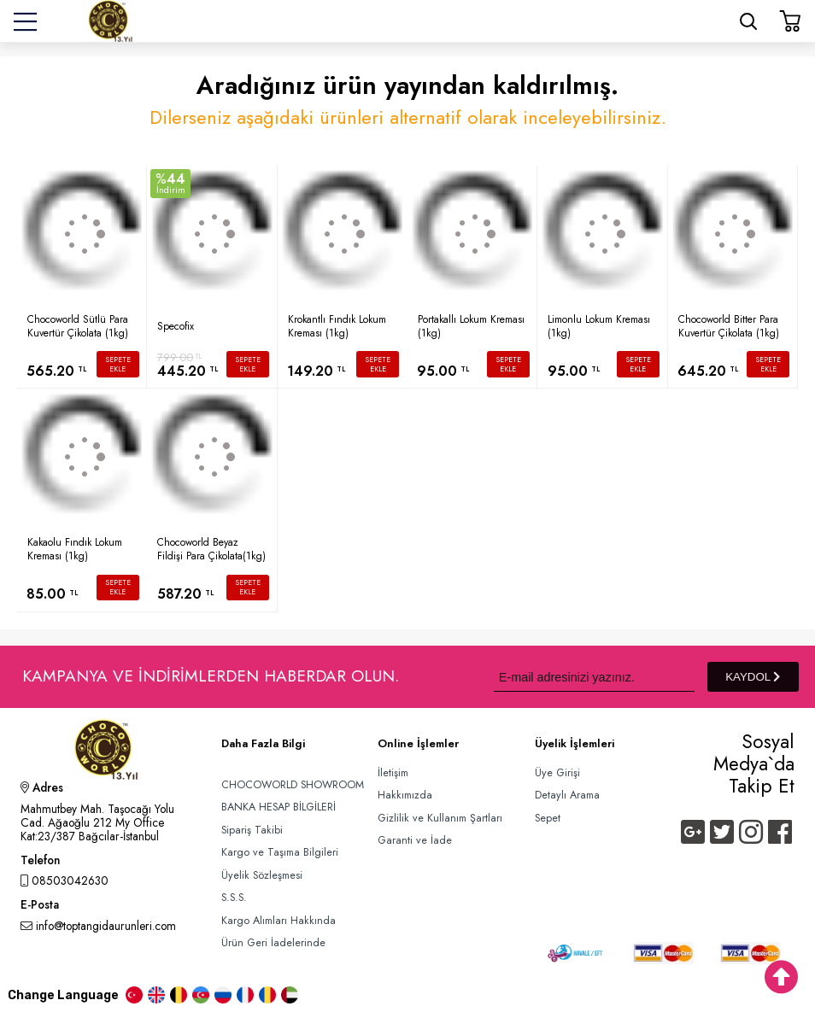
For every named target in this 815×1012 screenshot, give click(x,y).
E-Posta (40, 906)
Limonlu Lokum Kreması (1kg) (599, 326)
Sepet (547, 818)
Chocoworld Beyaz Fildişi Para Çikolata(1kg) (211, 549)
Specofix (175, 326)
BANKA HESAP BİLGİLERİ (278, 807)
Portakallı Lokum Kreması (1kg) (471, 326)
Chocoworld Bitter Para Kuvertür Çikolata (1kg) (728, 326)
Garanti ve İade (415, 840)
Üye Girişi (557, 773)
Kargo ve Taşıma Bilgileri (279, 852)
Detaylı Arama (567, 795)
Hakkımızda (405, 795)
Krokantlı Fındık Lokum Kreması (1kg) (337, 326)
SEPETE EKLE (118, 364)
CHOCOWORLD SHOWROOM (292, 785)
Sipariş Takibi (252, 830)
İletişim (393, 773)
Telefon (40, 862)
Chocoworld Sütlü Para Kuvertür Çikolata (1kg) (77, 326)
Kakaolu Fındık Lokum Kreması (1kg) (74, 549)
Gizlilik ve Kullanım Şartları (440, 818)
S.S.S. (234, 897)
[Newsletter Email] (594, 677)
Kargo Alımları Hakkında (278, 920)
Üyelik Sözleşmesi (261, 875)
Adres (42, 789)
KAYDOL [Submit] (752, 676)
